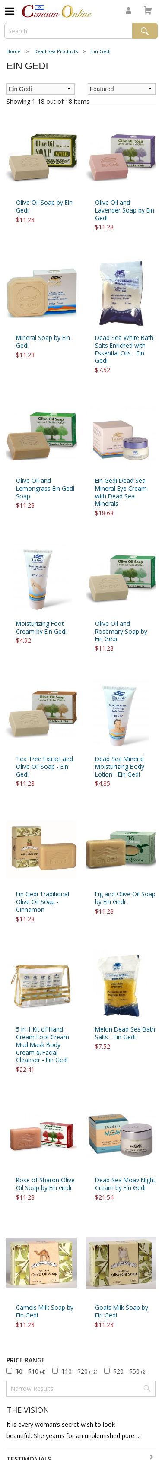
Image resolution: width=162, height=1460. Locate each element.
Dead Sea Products (56, 51)
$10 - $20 (79, 1371)
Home (13, 51)
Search (145, 31)
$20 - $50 (129, 1371)
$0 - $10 (30, 1371)
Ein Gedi (101, 51)
